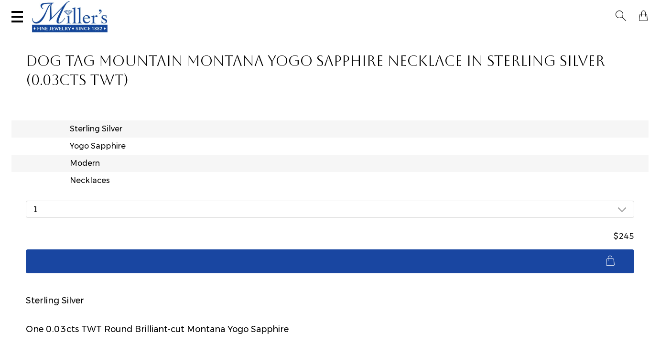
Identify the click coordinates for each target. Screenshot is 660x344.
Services (299, 8)
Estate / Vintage (472, 36)
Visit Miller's (134, 8)
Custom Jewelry (607, 36)
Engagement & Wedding (380, 36)
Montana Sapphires (281, 36)
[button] (623, 8)
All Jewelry (539, 36)
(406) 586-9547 (56, 8)
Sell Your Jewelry (222, 8)
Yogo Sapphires (199, 36)
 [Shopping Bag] (640, 8)
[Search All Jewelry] (552, 9)
